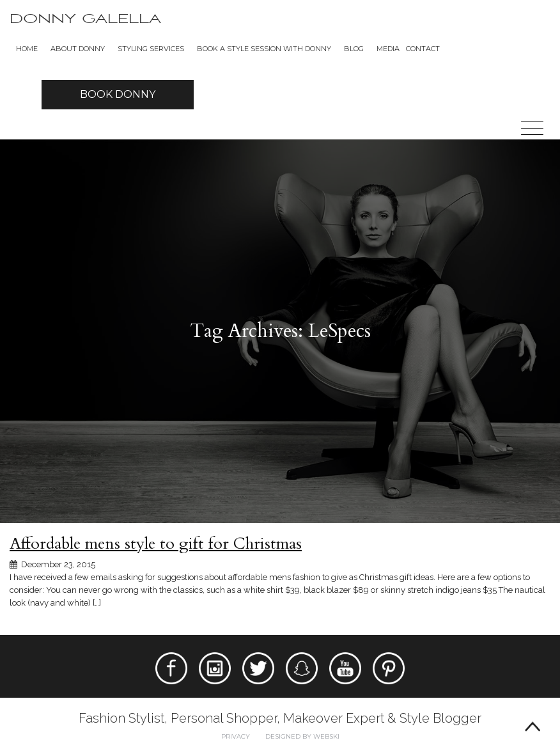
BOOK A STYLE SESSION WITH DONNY (264, 48)
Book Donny (117, 94)
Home (27, 48)
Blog (354, 48)
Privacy (235, 736)
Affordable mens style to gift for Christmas (156, 543)
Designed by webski (302, 736)
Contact (423, 48)
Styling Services (151, 48)
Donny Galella (85, 19)
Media (388, 48)
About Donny (78, 48)
